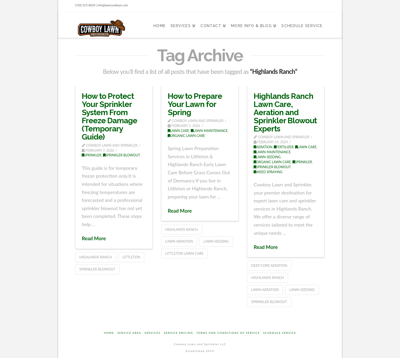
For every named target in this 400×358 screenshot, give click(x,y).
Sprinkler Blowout (121, 155)
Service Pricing (178, 332)
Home (109, 332)
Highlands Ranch (95, 257)
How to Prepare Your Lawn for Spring (195, 104)
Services (153, 332)
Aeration (263, 147)
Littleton (131, 257)
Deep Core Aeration (269, 265)
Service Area (129, 332)
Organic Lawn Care (186, 136)
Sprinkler (91, 155)
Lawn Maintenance (209, 131)
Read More (94, 238)
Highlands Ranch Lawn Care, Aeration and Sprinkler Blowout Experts (285, 112)
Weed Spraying (268, 172)
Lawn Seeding (216, 241)
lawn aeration (179, 241)
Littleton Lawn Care (184, 253)
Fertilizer (284, 147)
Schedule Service (279, 332)
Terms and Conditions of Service (228, 332)
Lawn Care (178, 131)
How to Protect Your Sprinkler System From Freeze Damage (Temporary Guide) (109, 116)
